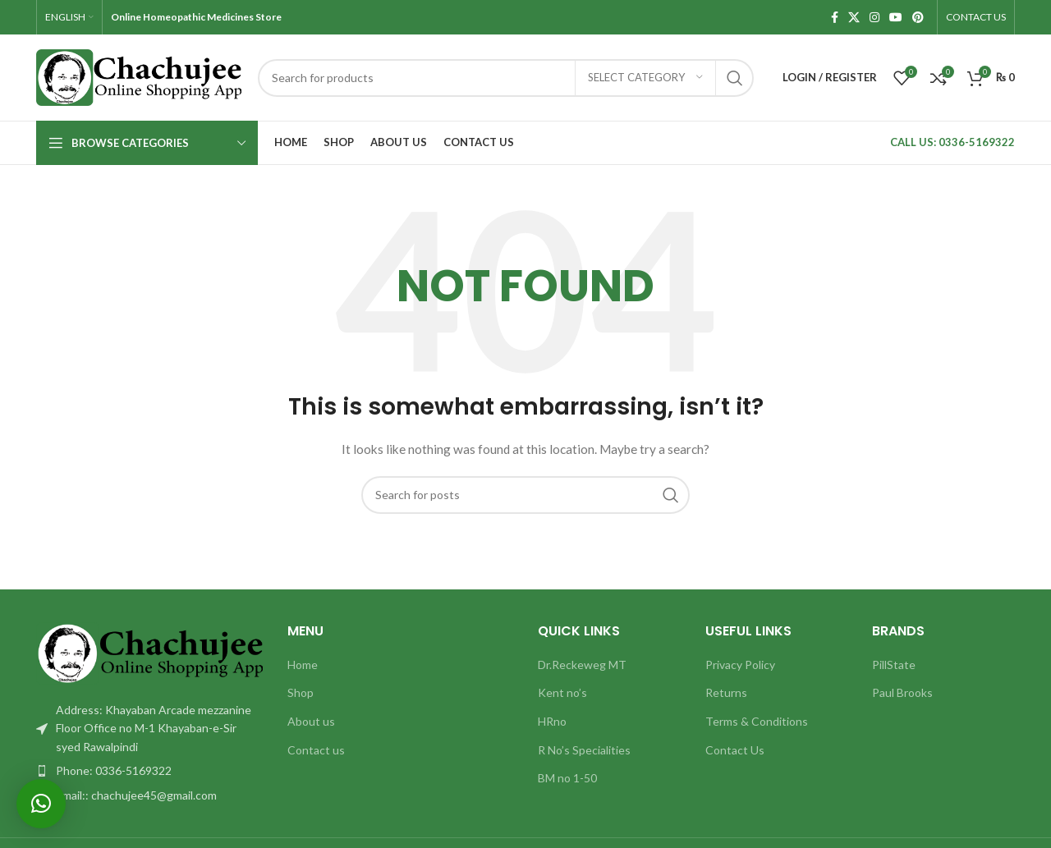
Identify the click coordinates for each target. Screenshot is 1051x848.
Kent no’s (562, 692)
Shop (300, 692)
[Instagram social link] (874, 18)
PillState (894, 665)
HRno (552, 721)
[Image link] (149, 651)
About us (311, 721)
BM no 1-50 (567, 778)
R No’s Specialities (584, 750)
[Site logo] (138, 76)
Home (302, 665)
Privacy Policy (740, 665)
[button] (41, 803)
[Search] (506, 78)
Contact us (316, 750)
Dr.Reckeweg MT (582, 665)
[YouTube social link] (895, 18)
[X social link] (854, 18)
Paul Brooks (902, 692)
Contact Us (734, 750)
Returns (726, 692)
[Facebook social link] (834, 18)
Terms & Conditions (756, 721)
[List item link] (149, 771)
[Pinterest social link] (918, 18)
